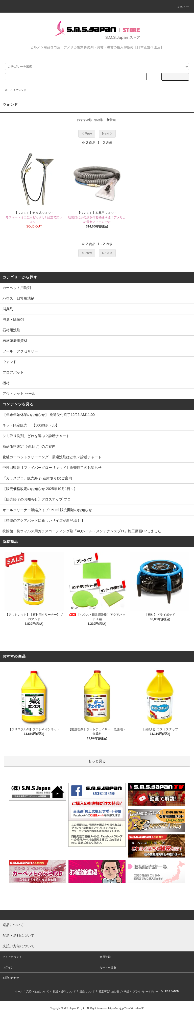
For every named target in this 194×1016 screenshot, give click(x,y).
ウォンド (21, 90)
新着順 (111, 120)
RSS (167, 991)
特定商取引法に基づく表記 (114, 991)
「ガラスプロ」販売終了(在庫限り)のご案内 (37, 478)
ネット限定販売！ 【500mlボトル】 (31, 425)
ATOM (175, 991)
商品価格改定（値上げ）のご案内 (29, 446)
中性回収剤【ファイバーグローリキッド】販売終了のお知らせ (52, 468)
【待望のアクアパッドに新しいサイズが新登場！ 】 (44, 520)
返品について (87, 991)
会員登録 (105, 956)
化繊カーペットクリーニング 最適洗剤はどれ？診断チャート (52, 457)
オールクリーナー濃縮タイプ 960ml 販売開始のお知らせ (47, 510)
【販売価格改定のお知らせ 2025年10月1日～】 (40, 489)
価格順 (98, 120)
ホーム (9, 90)
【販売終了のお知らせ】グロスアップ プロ (37, 499)
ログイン (8, 967)
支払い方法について (37, 991)
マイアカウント (12, 956)
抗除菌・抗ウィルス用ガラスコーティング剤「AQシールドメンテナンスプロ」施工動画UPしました (82, 531)
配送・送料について (64, 991)
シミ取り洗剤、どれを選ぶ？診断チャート (36, 436)
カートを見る (108, 967)
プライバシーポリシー (145, 991)
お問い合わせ (11, 977)
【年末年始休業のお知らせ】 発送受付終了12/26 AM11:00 (49, 415)
